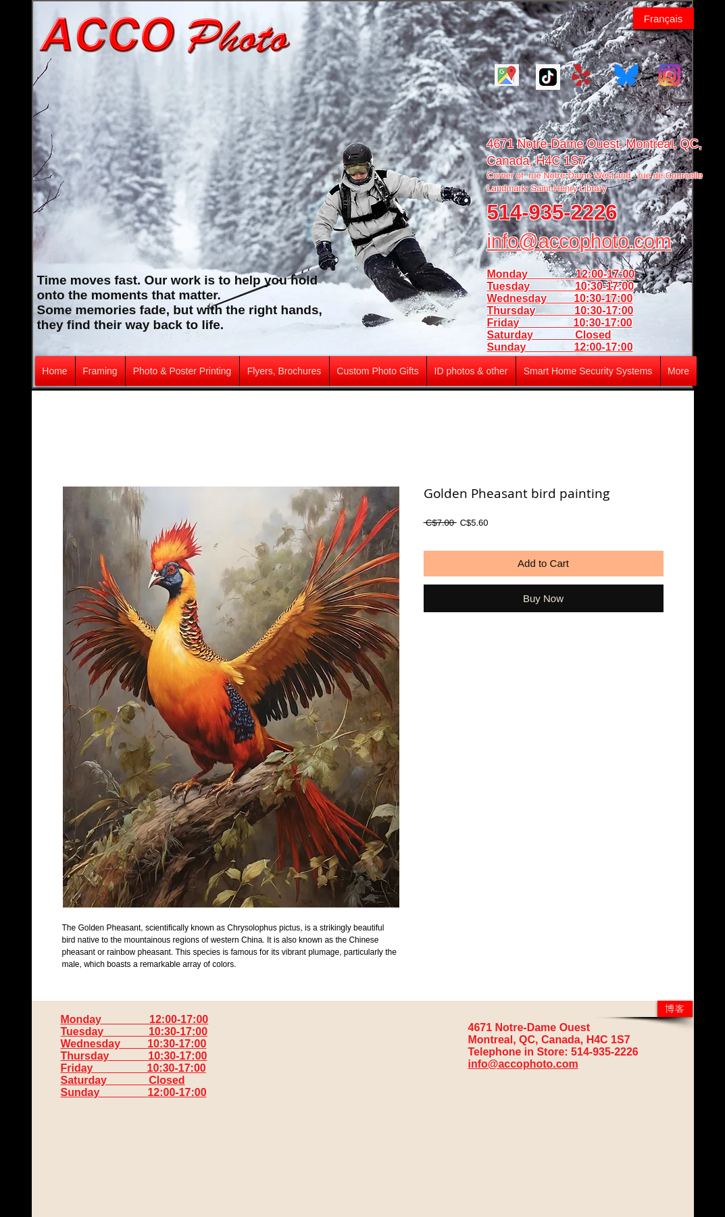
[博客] (675, 1009)
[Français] (663, 18)
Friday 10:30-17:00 (559, 322)
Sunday (530, 347)
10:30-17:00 (603, 310)
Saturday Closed (549, 335)
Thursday (531, 310)
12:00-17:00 (603, 347)
